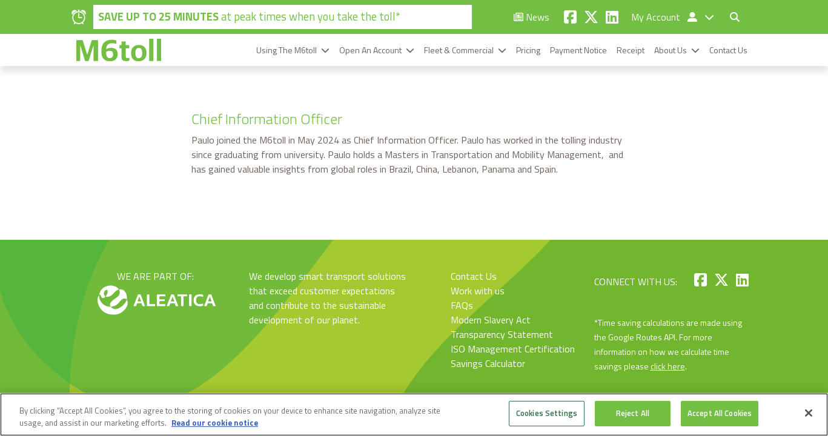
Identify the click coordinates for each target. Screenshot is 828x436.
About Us (670, 50)
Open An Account (370, 50)
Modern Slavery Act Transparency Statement (502, 327)
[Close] (808, 413)
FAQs (462, 305)
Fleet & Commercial (459, 50)
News (531, 17)
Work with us (478, 290)
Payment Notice (578, 50)
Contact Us (728, 50)
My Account (665, 17)
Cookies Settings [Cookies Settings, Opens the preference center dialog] (546, 413)
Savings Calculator (488, 363)
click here (668, 366)
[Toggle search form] (734, 17)
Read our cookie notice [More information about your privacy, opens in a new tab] (214, 423)
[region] (414, 414)
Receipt (630, 50)
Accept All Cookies (719, 413)
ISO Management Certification (513, 349)
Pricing (528, 50)
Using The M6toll (286, 50)
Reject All (632, 413)
